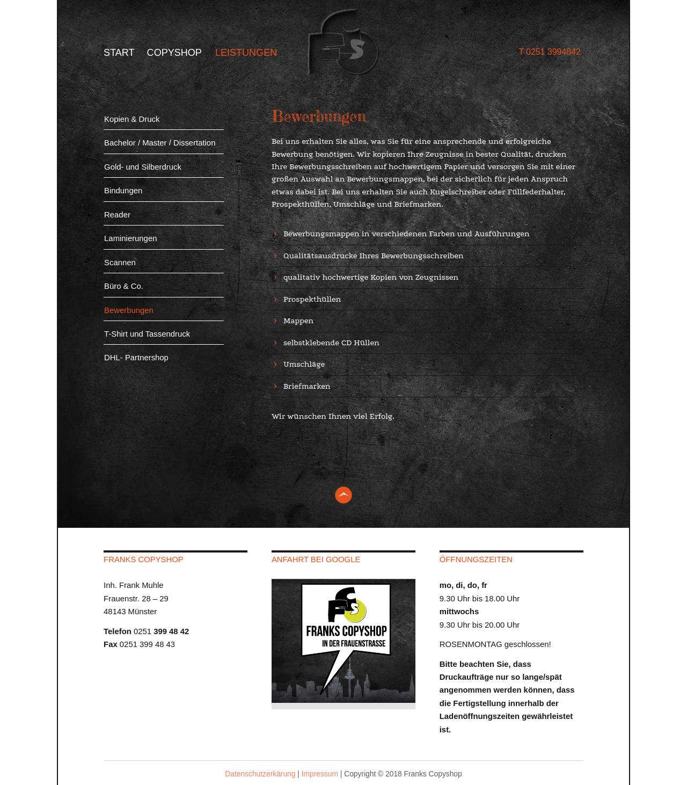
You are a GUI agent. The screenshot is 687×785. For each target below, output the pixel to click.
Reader (117, 214)
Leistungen (246, 52)
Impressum (320, 773)
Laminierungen (130, 238)
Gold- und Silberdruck (142, 167)
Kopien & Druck (131, 119)
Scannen (120, 262)
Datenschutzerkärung (260, 773)
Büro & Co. (123, 286)
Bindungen (123, 190)
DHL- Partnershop (136, 357)
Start (119, 52)
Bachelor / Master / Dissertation (159, 143)
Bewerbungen (129, 310)
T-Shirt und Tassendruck (147, 334)
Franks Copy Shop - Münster (343, 43)
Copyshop (174, 52)
